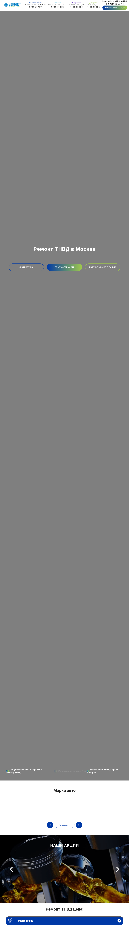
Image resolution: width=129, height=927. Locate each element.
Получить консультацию (115, 8)
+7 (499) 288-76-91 (35, 7)
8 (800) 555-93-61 (115, 4)
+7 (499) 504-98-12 (93, 7)
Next (79, 825)
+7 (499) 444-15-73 (76, 7)
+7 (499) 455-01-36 (57, 7)
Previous (50, 825)
